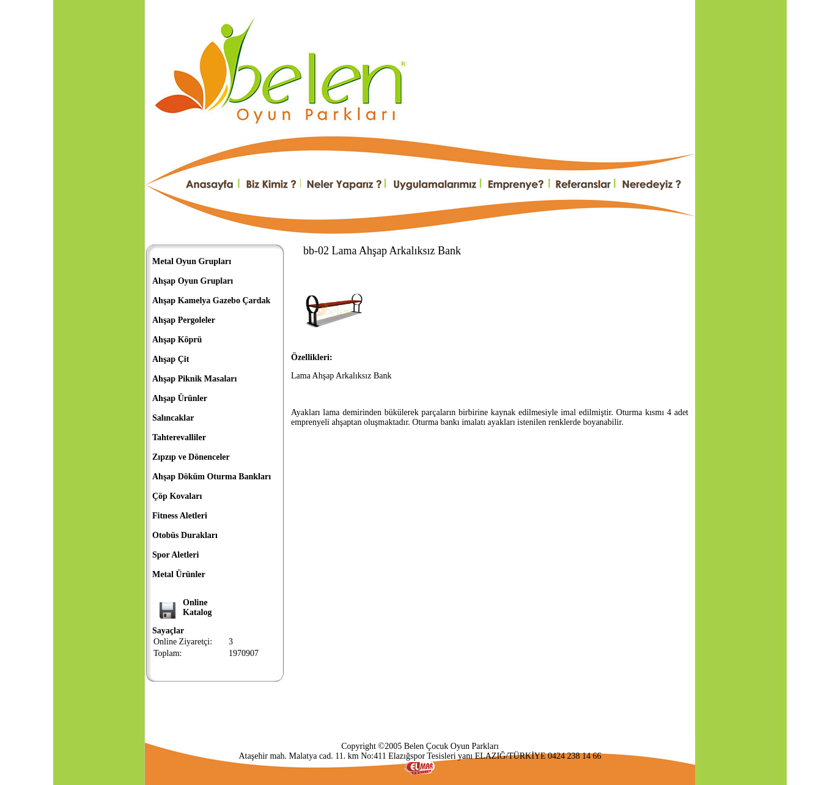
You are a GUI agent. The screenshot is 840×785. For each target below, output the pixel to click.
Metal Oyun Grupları (191, 261)
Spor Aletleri (175, 554)
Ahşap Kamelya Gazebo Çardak (211, 300)
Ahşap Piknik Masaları (194, 378)
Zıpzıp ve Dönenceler (191, 457)
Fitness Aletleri (179, 515)
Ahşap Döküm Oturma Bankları (211, 476)
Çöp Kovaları (177, 496)
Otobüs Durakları (185, 535)
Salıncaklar (173, 417)
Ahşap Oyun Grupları (192, 281)
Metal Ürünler (178, 574)
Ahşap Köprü (177, 339)
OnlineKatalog (197, 607)
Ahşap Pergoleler (183, 320)
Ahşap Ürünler (179, 398)
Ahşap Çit (170, 359)
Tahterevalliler (179, 437)
